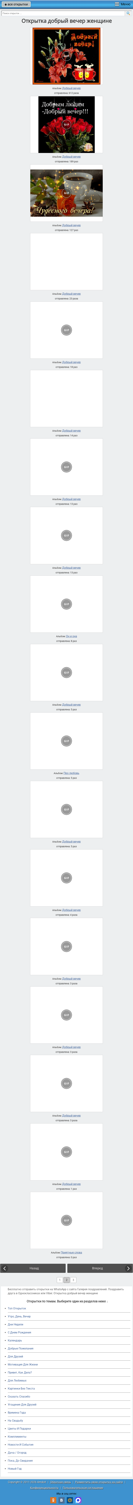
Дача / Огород (17, 1452)
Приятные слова (71, 1252)
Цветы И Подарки (19, 1428)
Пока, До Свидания (20, 1460)
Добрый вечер (71, 88)
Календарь (15, 1340)
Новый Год (15, 1468)
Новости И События (20, 1444)
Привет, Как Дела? (20, 1372)
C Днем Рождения (19, 1332)
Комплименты (17, 1436)
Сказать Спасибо (19, 1396)
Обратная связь (60, 1482)
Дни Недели (15, 1324)
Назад (34, 1268)
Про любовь (71, 773)
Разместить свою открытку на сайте (99, 1482)
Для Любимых (17, 1380)
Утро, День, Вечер (19, 1316)
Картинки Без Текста (21, 1388)
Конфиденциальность (44, 1487)
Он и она (71, 636)
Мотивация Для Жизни (23, 1364)
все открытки (16, 4)
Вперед (97, 1268)
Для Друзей (15, 1356)
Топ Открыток (17, 1308)
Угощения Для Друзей (22, 1404)
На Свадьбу (15, 1420)
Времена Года (17, 1412)
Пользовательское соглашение (83, 1487)
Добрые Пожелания (20, 1348)
